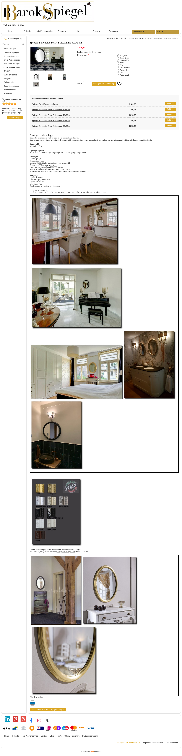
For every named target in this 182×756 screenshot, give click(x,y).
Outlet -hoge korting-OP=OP (11, 69)
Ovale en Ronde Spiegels (10, 77)
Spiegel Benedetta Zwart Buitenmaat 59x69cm (51, 121)
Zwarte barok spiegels (136, 38)
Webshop (110, 38)
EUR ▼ (160, 32)
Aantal (79, 84)
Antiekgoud (124, 75)
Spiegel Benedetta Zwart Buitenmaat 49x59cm (51, 115)
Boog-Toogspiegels (11, 86)
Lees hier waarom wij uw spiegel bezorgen (48, 710)
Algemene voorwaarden (153, 743)
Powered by (91, 752)
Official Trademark (72, 736)
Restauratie (113, 31)
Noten (122, 63)
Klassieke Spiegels (11, 52)
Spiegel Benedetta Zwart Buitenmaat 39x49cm (51, 110)
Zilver (122, 65)
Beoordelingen (15, 117)
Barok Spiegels (9, 49)
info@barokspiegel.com (66, 552)
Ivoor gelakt (124, 60)
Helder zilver (125, 68)
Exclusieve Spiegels (11, 64)
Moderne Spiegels (10, 56)
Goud (122, 72)
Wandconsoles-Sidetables (9, 91)
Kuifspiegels (8, 82)
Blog (79, 31)
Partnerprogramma (90, 736)
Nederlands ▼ (139, 32)
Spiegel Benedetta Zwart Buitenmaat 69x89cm (51, 126)
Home (10, 31)
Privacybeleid (172, 743)
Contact (62, 31)
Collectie (27, 31)
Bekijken (170, 104)
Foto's (96, 31)
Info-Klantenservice (45, 31)
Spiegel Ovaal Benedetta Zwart (45, 104)
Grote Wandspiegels (11, 60)
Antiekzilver (124, 70)
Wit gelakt (124, 55)
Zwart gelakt (124, 58)
